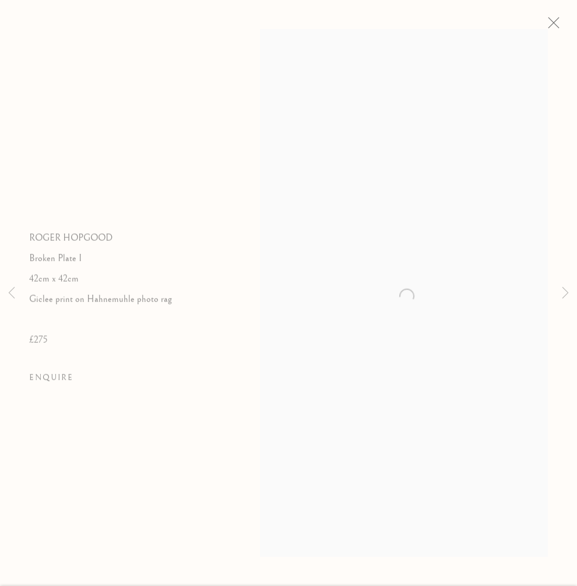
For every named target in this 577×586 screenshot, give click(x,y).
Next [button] (565, 293)
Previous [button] (11, 293)
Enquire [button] (51, 380)
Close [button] (557, 26)
